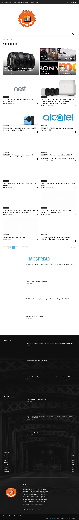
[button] (73, 34)
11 (23, 247)
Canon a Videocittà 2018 (32, 432)
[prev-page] (4, 247)
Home (4, 39)
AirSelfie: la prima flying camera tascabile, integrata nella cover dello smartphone (55, 238)
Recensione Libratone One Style (14, 237)
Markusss (5, 103)
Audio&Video (7, 66)
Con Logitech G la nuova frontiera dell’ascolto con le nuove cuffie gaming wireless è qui (20, 211)
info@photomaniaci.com (35, 509)
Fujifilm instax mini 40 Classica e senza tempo (37, 399)
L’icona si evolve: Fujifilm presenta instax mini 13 (37, 281)
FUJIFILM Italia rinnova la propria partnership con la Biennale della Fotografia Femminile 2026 (48, 299)
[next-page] (26, 247)
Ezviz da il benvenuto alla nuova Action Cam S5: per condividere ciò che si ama (19, 129)
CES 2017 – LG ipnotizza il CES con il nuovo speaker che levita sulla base (56, 211)
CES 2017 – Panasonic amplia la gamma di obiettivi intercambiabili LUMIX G (18, 156)
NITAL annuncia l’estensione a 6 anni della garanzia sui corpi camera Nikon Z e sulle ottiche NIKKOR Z (50, 264)
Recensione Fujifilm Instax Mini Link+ (34, 316)
